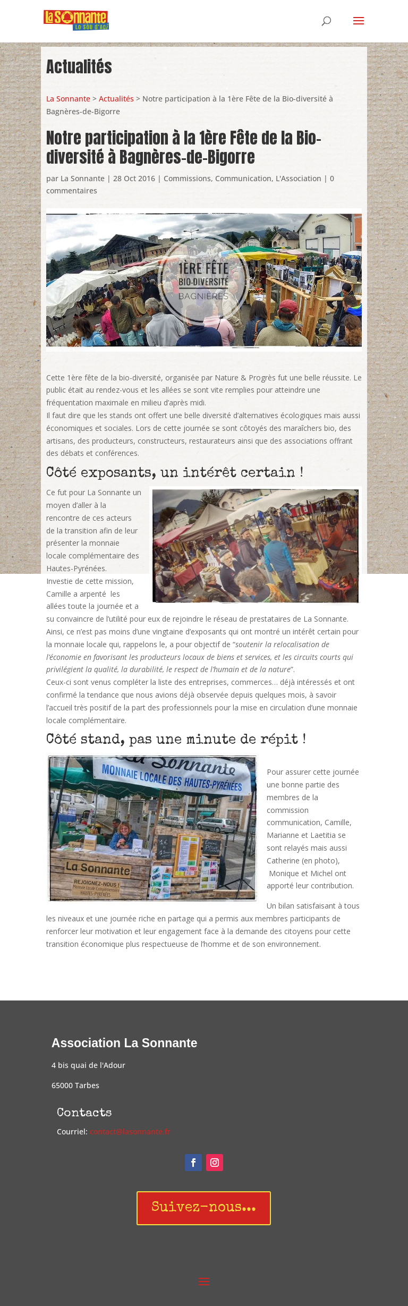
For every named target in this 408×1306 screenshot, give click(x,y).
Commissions (187, 178)
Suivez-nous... (203, 1208)
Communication (243, 178)
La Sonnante (68, 99)
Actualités (116, 99)
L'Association (298, 178)
